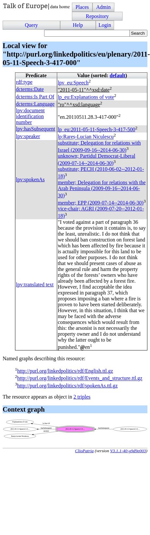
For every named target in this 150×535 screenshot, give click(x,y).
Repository (97, 16)
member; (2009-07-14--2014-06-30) (100, 202)
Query (31, 25)
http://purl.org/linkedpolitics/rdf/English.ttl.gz (65, 371)
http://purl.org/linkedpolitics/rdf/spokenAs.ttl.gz (67, 385)
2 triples (82, 397)
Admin (103, 7)
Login (105, 25)
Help (78, 25)
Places (82, 7)
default (117, 75)
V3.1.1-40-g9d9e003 (128, 450)
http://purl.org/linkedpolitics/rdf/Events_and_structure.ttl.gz (79, 378)
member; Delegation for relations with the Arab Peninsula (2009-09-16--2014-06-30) (102, 189)
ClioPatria (84, 450)
